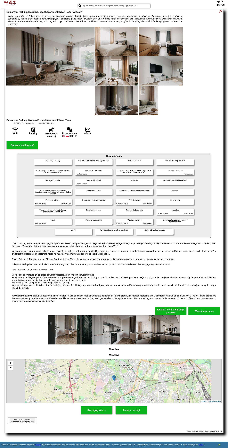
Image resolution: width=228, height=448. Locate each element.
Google (38, 445)
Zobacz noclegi (131, 410)
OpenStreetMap (215, 401)
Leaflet (204, 401)
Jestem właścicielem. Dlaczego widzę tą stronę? (22, 420)
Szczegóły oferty (96, 410)
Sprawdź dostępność (22, 145)
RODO (201, 445)
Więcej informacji (204, 311)
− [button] (10, 368)
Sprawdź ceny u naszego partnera (170, 311)
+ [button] (10, 363)
